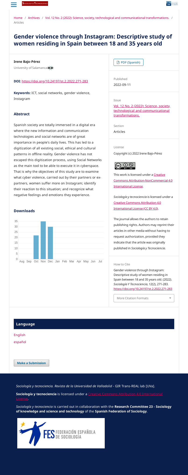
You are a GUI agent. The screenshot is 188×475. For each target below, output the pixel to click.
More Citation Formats (132, 298)
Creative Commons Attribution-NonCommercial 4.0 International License (143, 180)
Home (18, 18)
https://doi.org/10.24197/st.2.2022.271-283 (55, 81)
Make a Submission (31, 363)
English (19, 335)
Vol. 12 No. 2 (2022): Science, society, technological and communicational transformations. (107, 18)
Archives (34, 18)
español (20, 342)
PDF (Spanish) (130, 62)
